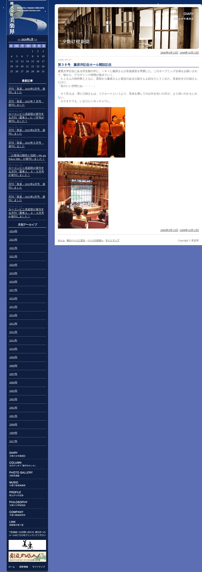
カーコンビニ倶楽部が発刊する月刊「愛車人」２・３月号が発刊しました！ (26, 213)
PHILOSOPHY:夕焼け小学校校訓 (27, 504)
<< (19, 39)
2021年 (13, 256)
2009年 (13, 357)
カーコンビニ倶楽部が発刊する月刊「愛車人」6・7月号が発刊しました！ (26, 118)
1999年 (13, 432)
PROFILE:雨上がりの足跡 (27, 494)
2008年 (13, 365)
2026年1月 (27, 39)
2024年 (13, 231)
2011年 (13, 340)
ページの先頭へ (95, 240)
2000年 (13, 424)
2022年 (13, 248)
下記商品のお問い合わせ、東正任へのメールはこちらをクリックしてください (27, 533)
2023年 (13, 239)
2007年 (13, 374)
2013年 (13, 323)
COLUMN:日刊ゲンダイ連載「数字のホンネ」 (27, 464)
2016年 (13, 298)
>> (35, 39)
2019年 (13, 273)
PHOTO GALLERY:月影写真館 (27, 474)
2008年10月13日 (189, 52)
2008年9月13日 (169, 52)
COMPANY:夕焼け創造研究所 (27, 513)
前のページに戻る (76, 240)
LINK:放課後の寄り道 (27, 523)
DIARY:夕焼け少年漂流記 (27, 454)
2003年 (13, 399)
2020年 (13, 264)
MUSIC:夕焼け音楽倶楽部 (27, 484)
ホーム (12, 567)
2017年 (13, 290)
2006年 (13, 382)
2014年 (13, 315)
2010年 (13, 348)
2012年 (13, 332)
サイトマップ (38, 567)
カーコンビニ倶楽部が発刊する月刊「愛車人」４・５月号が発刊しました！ (26, 172)
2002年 (13, 407)
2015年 (13, 306)
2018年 (13, 281)
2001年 (13, 416)
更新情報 (23, 567)
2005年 (13, 390)
